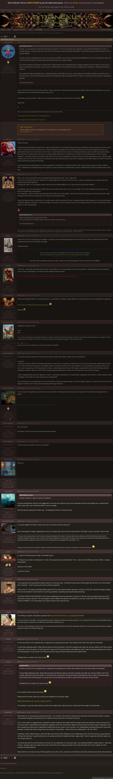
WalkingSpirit (8, 353)
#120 (18, 712)
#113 (18, 491)
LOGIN (100, 11)
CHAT (3, 11)
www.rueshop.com (26, 127)
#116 (18, 579)
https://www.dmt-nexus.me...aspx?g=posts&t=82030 (67, 615)
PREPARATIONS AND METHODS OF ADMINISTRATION (31, 33)
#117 (18, 612)
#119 (18, 662)
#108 (18, 353)
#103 (18, 174)
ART (30, 30)
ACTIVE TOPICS (106, 30)
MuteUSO (8, 712)
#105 (18, 265)
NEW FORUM (33, 3)
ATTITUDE (38, 30)
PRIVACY (10, 11)
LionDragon (8, 139)
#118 (18, 639)
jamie (8, 552)
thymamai (8, 491)
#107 (18, 322)
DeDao (8, 236)
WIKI (8, 30)
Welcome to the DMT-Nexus (7, 33)
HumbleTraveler (8, 521)
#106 (18, 295)
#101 (18, 42)
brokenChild (8, 295)
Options (110, 39)
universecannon (8, 388)
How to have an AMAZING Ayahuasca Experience (34, 305)
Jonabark (8, 579)
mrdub (8, 639)
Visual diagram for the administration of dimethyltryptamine (33, 115)
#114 (18, 521)
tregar (8, 612)
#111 (18, 441)
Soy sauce (8, 174)
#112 (18, 459)
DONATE (18, 11)
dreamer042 (8, 42)
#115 (18, 552)
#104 (18, 236)
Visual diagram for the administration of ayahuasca (31, 119)
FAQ (3, 30)
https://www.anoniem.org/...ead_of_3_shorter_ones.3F (34, 701)
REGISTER (108, 11)
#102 (18, 139)
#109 (18, 388)
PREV (5, 36)
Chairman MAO (8, 322)
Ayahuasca (50, 33)
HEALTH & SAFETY (19, 30)
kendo (8, 266)
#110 (18, 423)
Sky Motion (8, 459)
